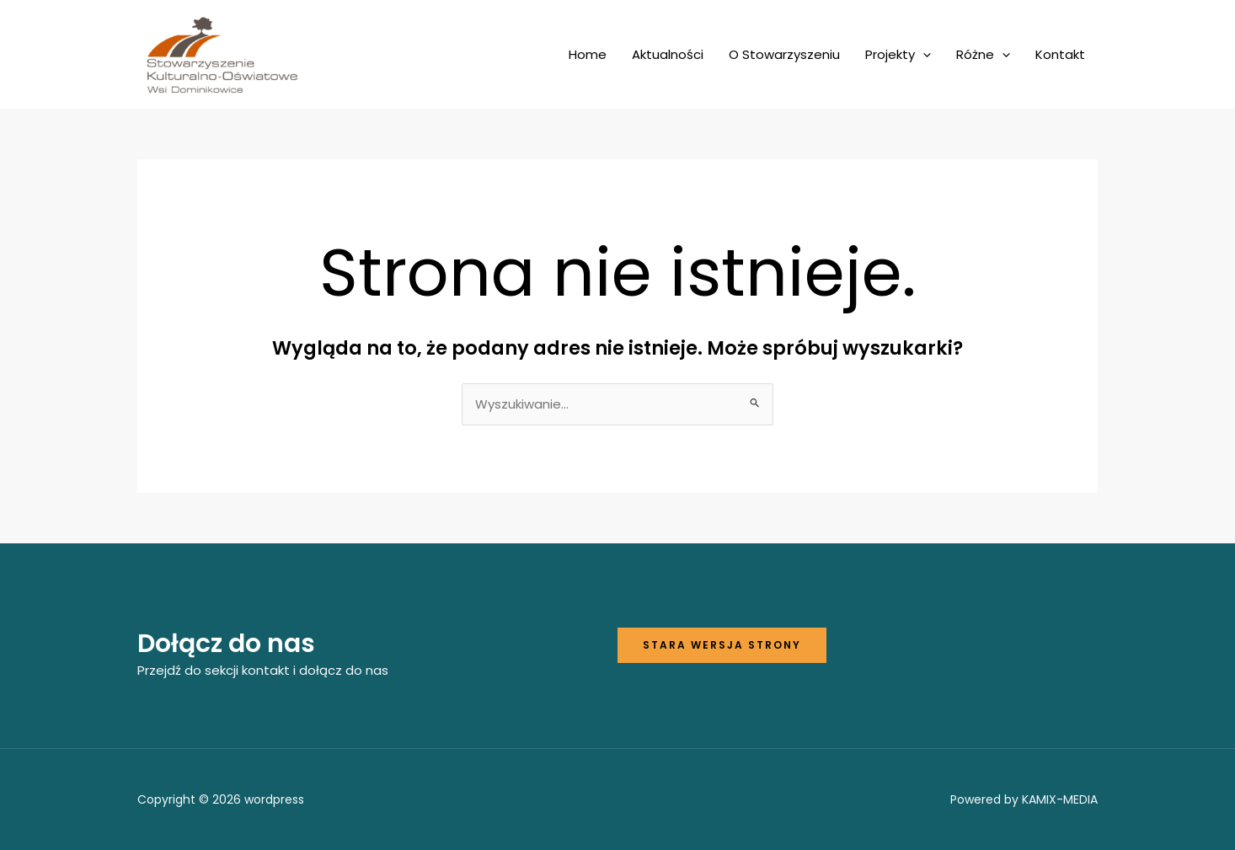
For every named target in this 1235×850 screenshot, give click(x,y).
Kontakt (1060, 54)
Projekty (898, 54)
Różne (983, 54)
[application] (923, 54)
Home (588, 54)
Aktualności (667, 54)
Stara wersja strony (722, 645)
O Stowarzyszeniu (784, 54)
